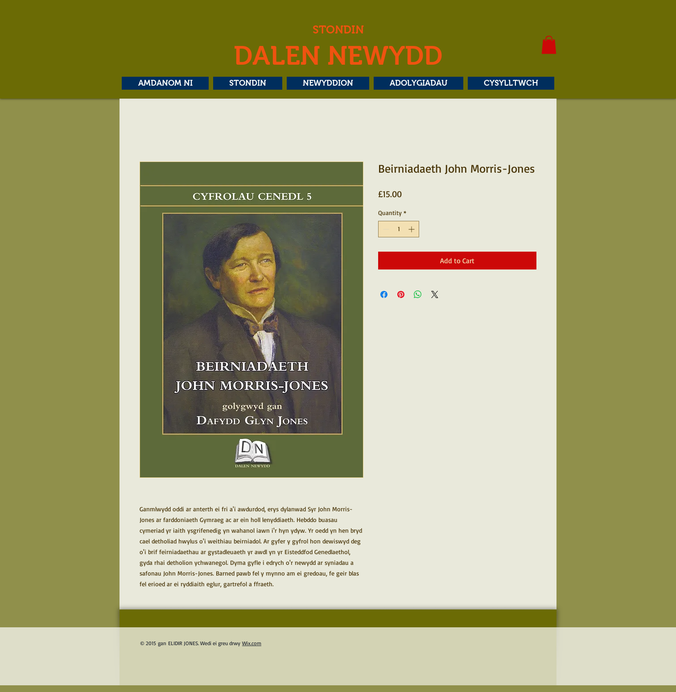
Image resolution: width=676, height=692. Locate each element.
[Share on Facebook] (384, 294)
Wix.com (251, 643)
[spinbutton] (399, 229)
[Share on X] (434, 294)
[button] (548, 45)
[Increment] (412, 229)
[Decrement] (385, 229)
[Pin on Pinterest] (401, 294)
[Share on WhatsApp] (417, 294)
